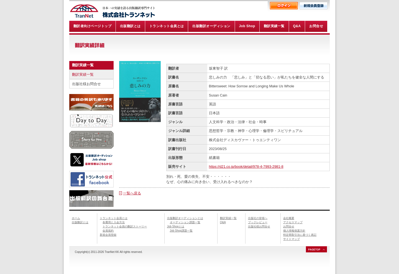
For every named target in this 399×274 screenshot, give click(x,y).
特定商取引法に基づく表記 (299, 234)
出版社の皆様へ (257, 218)
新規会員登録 (108, 234)
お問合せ (288, 226)
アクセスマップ (293, 222)
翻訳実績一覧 (83, 74)
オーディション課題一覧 (185, 222)
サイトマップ (291, 238)
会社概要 (288, 218)
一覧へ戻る (132, 193)
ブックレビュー (257, 222)
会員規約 (108, 230)
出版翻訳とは (80, 222)
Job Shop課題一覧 (181, 230)
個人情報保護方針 (294, 230)
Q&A (223, 222)
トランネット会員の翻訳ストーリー (125, 226)
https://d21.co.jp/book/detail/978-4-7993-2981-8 (246, 166)
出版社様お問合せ (86, 84)
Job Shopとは (175, 226)
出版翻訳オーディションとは (185, 218)
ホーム (76, 218)
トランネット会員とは (113, 218)
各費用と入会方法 (114, 222)
